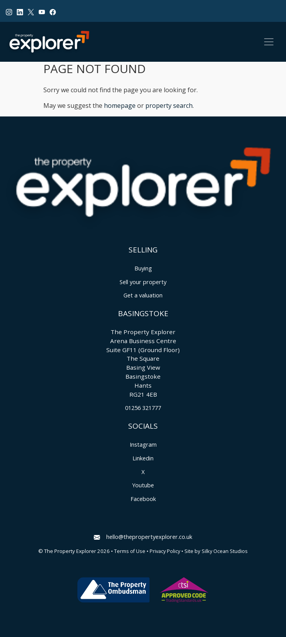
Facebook (143, 499)
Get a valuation (143, 295)
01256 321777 (143, 408)
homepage (120, 105)
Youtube (143, 485)
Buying (143, 268)
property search (169, 105)
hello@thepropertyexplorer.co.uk (143, 536)
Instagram (143, 444)
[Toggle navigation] (269, 42)
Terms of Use (129, 551)
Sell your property (143, 282)
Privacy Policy (165, 551)
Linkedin (143, 458)
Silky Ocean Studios (225, 551)
